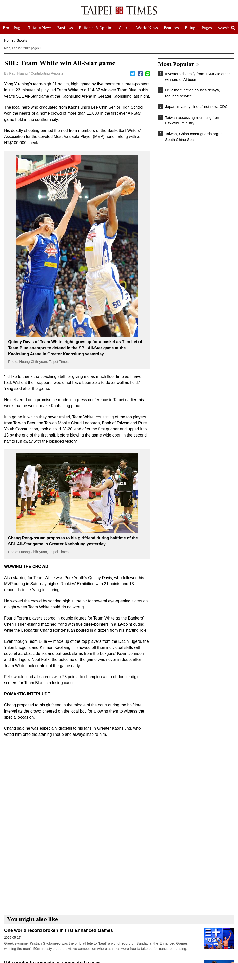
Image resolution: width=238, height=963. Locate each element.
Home (8, 40)
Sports (22, 40)
